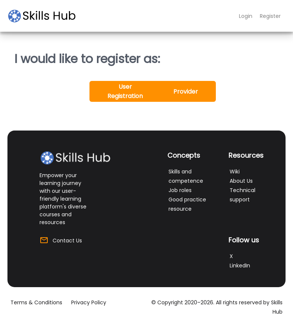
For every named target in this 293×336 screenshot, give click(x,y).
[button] (125, 91)
